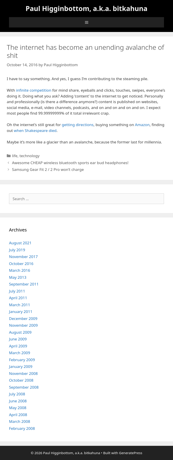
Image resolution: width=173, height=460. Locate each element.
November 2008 (23, 373)
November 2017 (23, 256)
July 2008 (17, 394)
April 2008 (18, 414)
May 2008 (17, 407)
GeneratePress (130, 453)
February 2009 (22, 359)
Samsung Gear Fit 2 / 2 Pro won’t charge (48, 169)
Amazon (142, 124)
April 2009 (18, 346)
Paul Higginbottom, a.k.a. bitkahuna (87, 8)
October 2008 (21, 380)
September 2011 (24, 284)
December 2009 (23, 318)
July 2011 (17, 291)
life (14, 155)
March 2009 (19, 352)
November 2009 (23, 325)
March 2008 (19, 421)
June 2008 (18, 400)
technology (29, 155)
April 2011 (18, 297)
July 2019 (17, 249)
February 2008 (22, 428)
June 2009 (18, 339)
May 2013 (17, 277)
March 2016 (19, 270)
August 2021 (20, 242)
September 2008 (24, 387)
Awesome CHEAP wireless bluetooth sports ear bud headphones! (70, 162)
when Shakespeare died (35, 130)
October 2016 (21, 263)
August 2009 (20, 332)
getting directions (77, 124)
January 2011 (20, 311)
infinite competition (33, 90)
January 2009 (20, 366)
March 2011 (19, 304)
